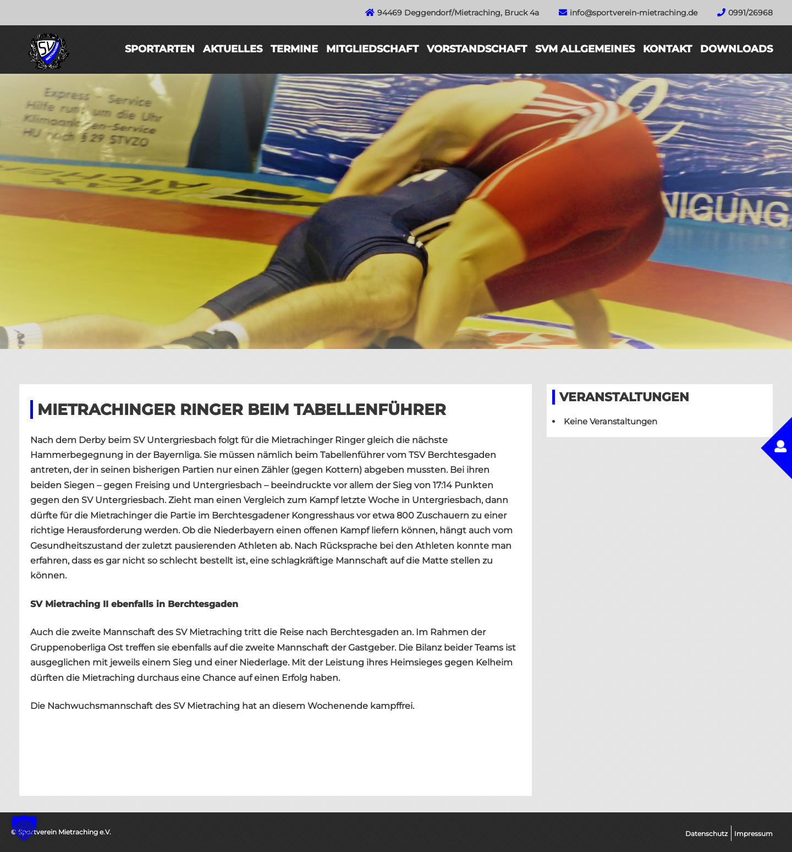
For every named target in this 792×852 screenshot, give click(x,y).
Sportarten (160, 49)
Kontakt (667, 49)
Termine (294, 49)
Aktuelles (232, 49)
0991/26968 (750, 13)
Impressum (753, 833)
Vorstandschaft (477, 49)
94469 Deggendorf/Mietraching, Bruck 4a (458, 13)
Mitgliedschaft (372, 49)
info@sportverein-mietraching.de (633, 13)
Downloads (736, 49)
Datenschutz (706, 833)
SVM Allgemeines (585, 49)
